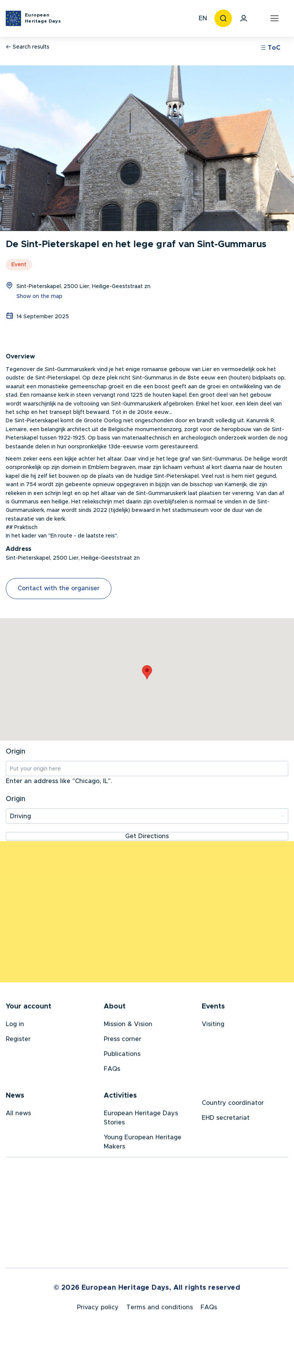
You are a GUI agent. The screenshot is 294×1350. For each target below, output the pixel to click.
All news (18, 1115)
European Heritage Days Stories (141, 1119)
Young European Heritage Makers (142, 1143)
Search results (27, 47)
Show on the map (39, 296)
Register (18, 1040)
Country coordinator (233, 1104)
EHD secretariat (226, 1119)
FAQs (112, 1070)
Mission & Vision (128, 1026)
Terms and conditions (159, 1310)
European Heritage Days (43, 18)
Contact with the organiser (59, 588)
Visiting (213, 1026)
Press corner (122, 1040)
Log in (15, 1026)
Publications (122, 1055)
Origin (15, 751)
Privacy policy (98, 1310)
